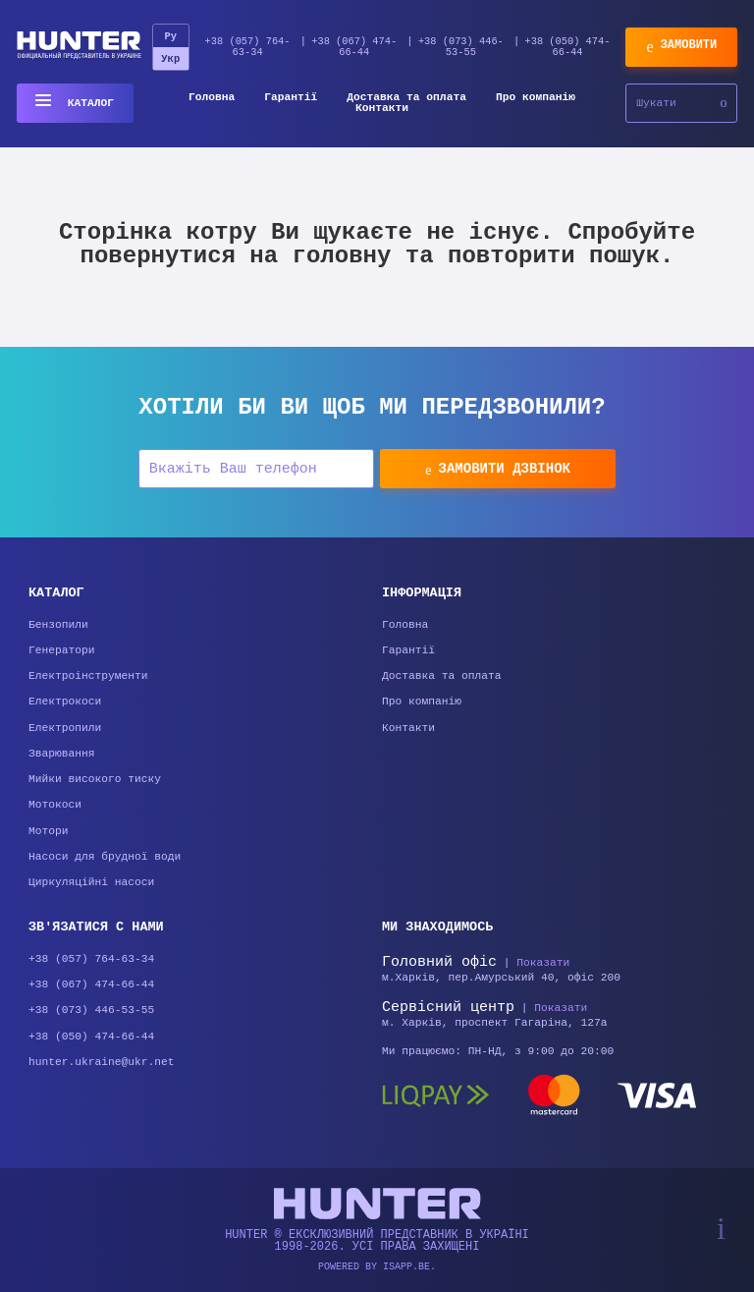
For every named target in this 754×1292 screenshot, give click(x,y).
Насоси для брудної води (104, 859)
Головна (211, 97)
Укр (170, 59)
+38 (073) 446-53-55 (461, 46)
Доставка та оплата (406, 97)
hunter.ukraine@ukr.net (101, 1063)
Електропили (64, 729)
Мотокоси (54, 807)
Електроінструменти (88, 677)
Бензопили (58, 625)
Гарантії (290, 97)
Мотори (48, 833)
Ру (170, 36)
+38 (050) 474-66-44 (568, 46)
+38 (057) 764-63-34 (248, 46)
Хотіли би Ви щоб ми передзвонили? (371, 408)
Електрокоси (64, 703)
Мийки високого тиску (94, 781)
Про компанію (535, 97)
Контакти (381, 108)
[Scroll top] (721, 1229)
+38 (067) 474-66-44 (354, 46)
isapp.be (406, 1267)
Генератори (61, 651)
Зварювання (61, 755)
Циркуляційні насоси (91, 885)
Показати (542, 964)
